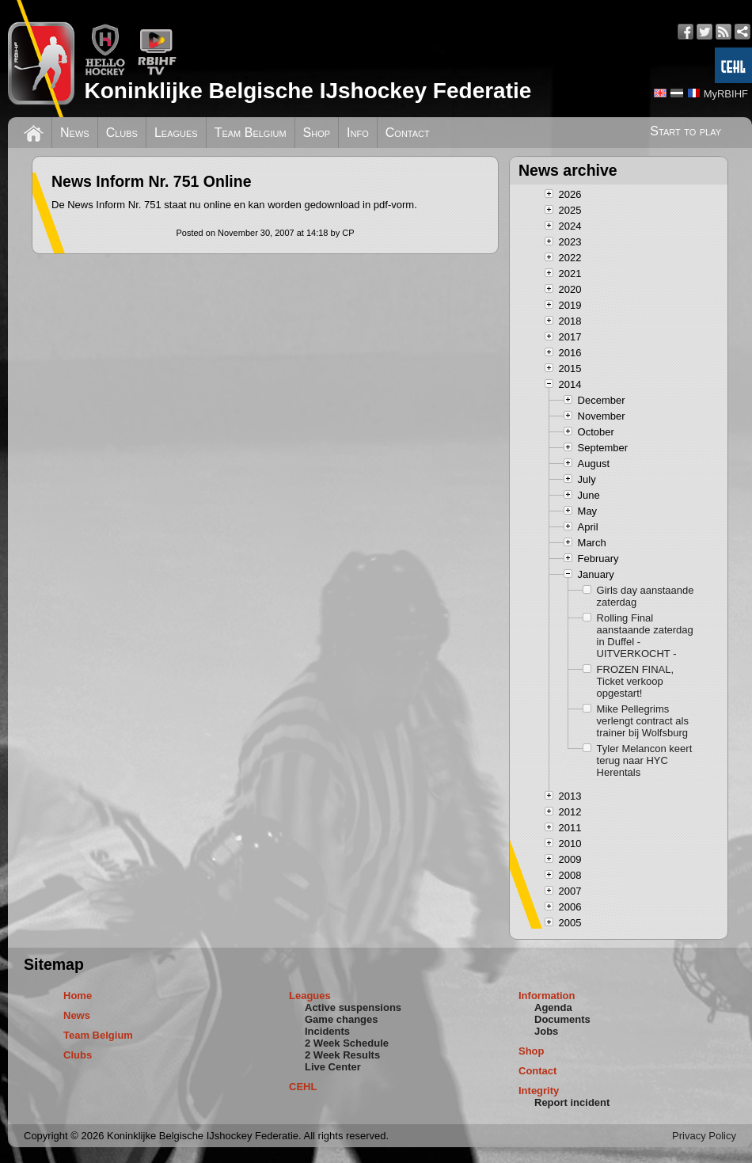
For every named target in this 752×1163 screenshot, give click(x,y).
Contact (407, 132)
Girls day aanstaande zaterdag (645, 596)
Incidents (327, 1031)
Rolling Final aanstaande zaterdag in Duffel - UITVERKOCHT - (645, 635)
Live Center (333, 1067)
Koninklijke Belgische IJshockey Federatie (307, 90)
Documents (562, 1019)
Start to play (685, 131)
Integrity (538, 1090)
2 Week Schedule (347, 1043)
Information (546, 995)
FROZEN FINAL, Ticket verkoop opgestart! (635, 681)
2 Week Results (342, 1055)
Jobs (546, 1031)
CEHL (303, 1087)
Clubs (122, 132)
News (74, 132)
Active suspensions (353, 1007)
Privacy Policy (704, 1136)
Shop (317, 132)
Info (358, 132)
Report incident (572, 1102)
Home (77, 995)
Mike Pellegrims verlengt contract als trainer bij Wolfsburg (643, 721)
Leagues (176, 132)
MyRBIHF (726, 94)
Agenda (553, 1007)
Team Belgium (251, 132)
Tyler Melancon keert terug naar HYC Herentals (645, 760)
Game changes (341, 1019)
